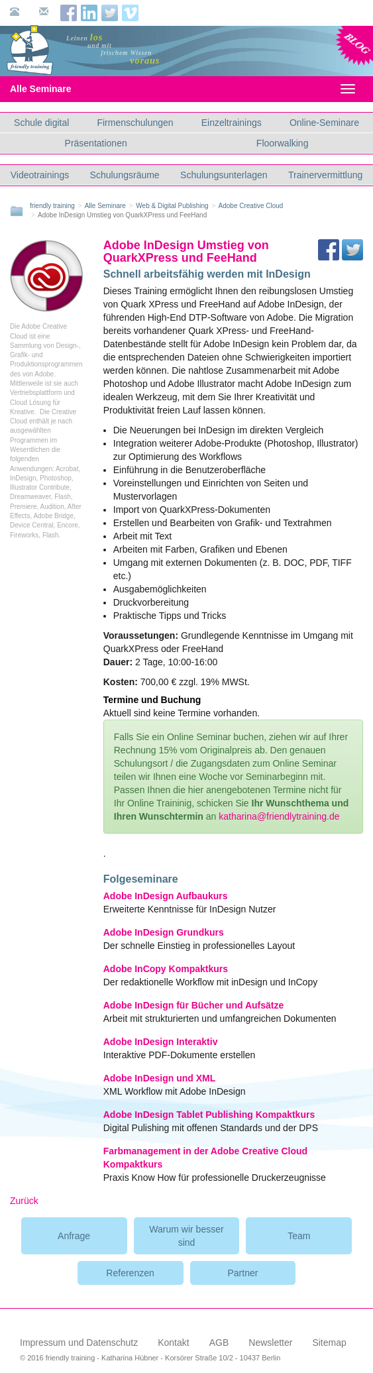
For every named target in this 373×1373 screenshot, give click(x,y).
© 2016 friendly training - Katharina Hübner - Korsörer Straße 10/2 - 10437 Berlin (150, 1358)
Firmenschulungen (135, 122)
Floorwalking (282, 143)
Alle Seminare (52, 88)
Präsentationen (96, 143)
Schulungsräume (125, 175)
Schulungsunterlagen (224, 175)
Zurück (24, 1200)
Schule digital (41, 122)
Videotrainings (40, 175)
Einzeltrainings (231, 122)
